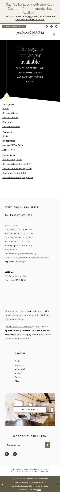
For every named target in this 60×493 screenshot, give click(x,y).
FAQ (17, 381)
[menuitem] (15, 27)
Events (18, 377)
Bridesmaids (8, 141)
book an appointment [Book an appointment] (15, 27)
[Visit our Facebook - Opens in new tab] (7, 455)
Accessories (8, 150)
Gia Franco (7, 122)
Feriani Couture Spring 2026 (17, 168)
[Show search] (54, 35)
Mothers (19, 365)
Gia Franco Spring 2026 (14, 173)
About (18, 373)
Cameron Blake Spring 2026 (16, 164)
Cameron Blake (10, 113)
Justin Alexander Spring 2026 (17, 177)
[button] (51, 26)
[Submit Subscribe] (52, 446)
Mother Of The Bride (12, 145)
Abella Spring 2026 (12, 159)
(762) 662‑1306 (23, 215)
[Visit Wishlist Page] (56, 26)
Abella (5, 108)
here (39, 490)
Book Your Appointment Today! (30, 20)
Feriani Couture (10, 117)
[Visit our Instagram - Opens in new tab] (15, 455)
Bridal (5, 136)
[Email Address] (30, 446)
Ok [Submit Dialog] (57, 485)
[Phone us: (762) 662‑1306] (46, 26)
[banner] (30, 35)
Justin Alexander (11, 126)
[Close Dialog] (3, 485)
